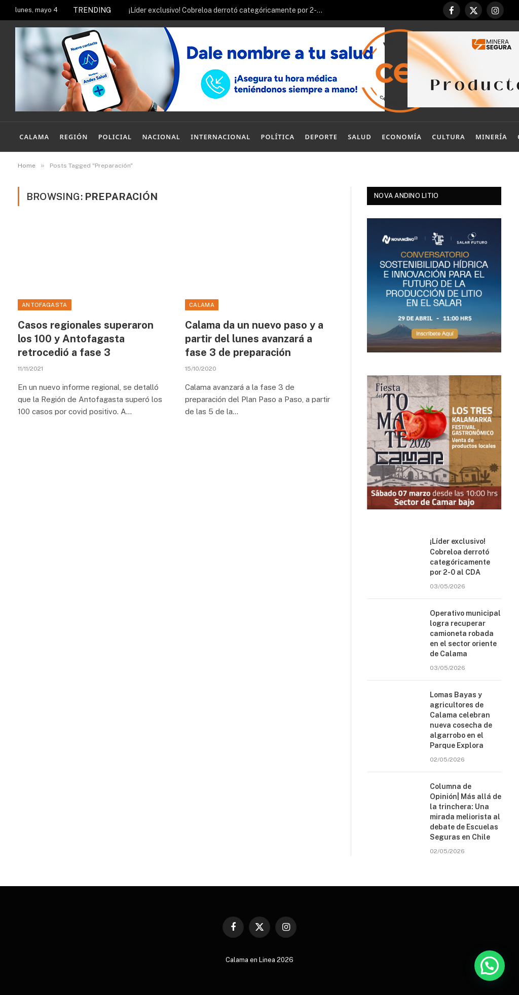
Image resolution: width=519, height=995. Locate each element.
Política (278, 136)
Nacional (161, 136)
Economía (402, 136)
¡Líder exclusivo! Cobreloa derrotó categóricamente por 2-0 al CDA (230, 10)
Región (74, 136)
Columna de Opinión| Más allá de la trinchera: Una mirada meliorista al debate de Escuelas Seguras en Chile (465, 811)
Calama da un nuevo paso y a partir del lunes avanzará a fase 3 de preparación (254, 339)
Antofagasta (44, 305)
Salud (360, 136)
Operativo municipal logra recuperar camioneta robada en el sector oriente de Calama (465, 633)
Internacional (220, 136)
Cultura (448, 136)
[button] (489, 965)
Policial (115, 136)
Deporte (321, 136)
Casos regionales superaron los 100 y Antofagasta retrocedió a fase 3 (86, 339)
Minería (491, 136)
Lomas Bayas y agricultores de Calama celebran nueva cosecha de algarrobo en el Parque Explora (461, 720)
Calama (34, 136)
